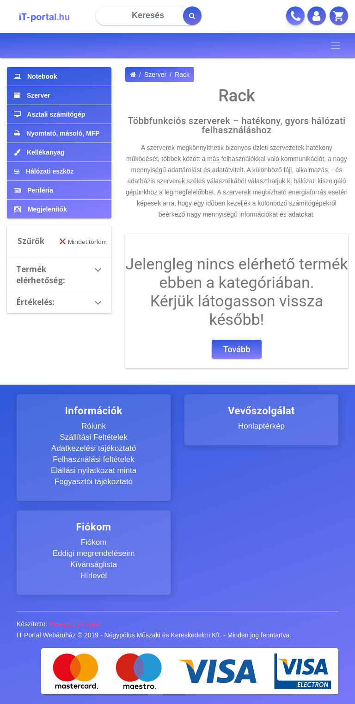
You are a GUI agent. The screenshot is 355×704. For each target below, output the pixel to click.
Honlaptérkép (261, 426)
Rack (182, 74)
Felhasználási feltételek (94, 459)
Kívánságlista (93, 564)
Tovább (237, 349)
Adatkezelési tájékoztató (93, 448)
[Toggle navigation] (335, 45)
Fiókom (94, 542)
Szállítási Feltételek (93, 437)
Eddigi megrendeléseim (94, 553)
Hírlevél (93, 575)
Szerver (155, 74)
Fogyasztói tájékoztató (94, 481)
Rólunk (93, 426)
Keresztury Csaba (74, 624)
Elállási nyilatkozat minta (93, 470)
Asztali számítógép (49, 114)
